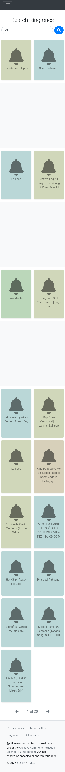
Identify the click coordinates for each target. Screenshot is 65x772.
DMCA (31, 763)
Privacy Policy (15, 728)
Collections (32, 735)
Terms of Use (38, 728)
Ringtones (13, 735)
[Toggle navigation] (7, 4)
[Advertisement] (32, 115)
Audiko (21, 763)
